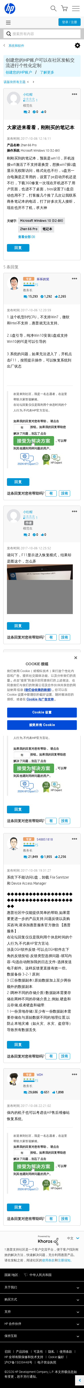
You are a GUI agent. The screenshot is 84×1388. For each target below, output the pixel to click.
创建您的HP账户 (19, 72)
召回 (7, 1352)
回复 (18, 247)
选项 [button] (77, 45)
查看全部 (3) (26, 237)
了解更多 (47, 72)
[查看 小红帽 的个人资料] (27, 94)
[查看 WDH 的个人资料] (40, 1074)
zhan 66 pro (28, 229)
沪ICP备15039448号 (18, 1362)
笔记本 (47, 229)
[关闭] (76, 658)
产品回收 (22, 1352)
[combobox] (42, 33)
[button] (74, 94)
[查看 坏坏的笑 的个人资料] (43, 279)
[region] (42, 694)
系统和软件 (16, 46)
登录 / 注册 (69, 22)
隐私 (51, 1352)
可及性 (38, 1352)
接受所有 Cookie (42, 725)
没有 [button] (64, 493)
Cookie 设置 (42, 712)
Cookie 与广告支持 (40, 699)
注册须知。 (65, 1260)
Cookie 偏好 (56, 1357)
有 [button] (51, 493)
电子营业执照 (46, 1362)
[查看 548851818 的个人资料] (45, 839)
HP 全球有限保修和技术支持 (23, 1357)
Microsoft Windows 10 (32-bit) (41, 221)
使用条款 (48, 1260)
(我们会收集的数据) (37, 690)
